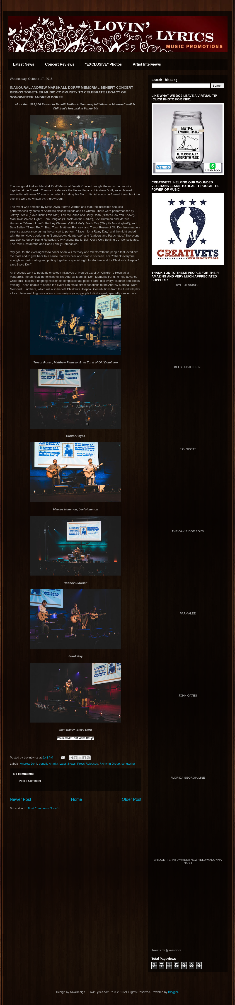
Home (76, 799)
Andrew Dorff (28, 763)
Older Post (131, 799)
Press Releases (87, 763)
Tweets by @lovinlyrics (167, 950)
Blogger (173, 992)
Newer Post (20, 799)
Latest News (23, 64)
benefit (43, 763)
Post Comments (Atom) (43, 808)
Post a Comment (30, 780)
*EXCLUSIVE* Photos (103, 64)
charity (53, 763)
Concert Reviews (59, 64)
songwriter (128, 763)
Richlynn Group (109, 763)
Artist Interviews (147, 64)
